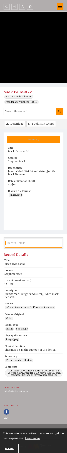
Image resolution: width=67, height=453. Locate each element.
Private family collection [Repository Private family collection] (19, 360)
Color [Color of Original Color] (9, 318)
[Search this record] (30, 111)
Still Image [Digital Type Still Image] (22, 329)
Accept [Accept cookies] (9, 448)
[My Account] (22, 7)
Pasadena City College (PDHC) (21, 102)
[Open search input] (6, 7)
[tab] (33, 139)
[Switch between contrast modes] (30, 7)
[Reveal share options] (14, 7)
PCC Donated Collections (19, 97)
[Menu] (60, 6)
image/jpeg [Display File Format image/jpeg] (16, 195)
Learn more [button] (32, 438)
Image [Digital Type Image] (9, 329)
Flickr (7, 419)
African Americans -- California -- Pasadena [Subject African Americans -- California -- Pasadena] (30, 307)
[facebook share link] (6, 412)
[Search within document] (59, 111)
